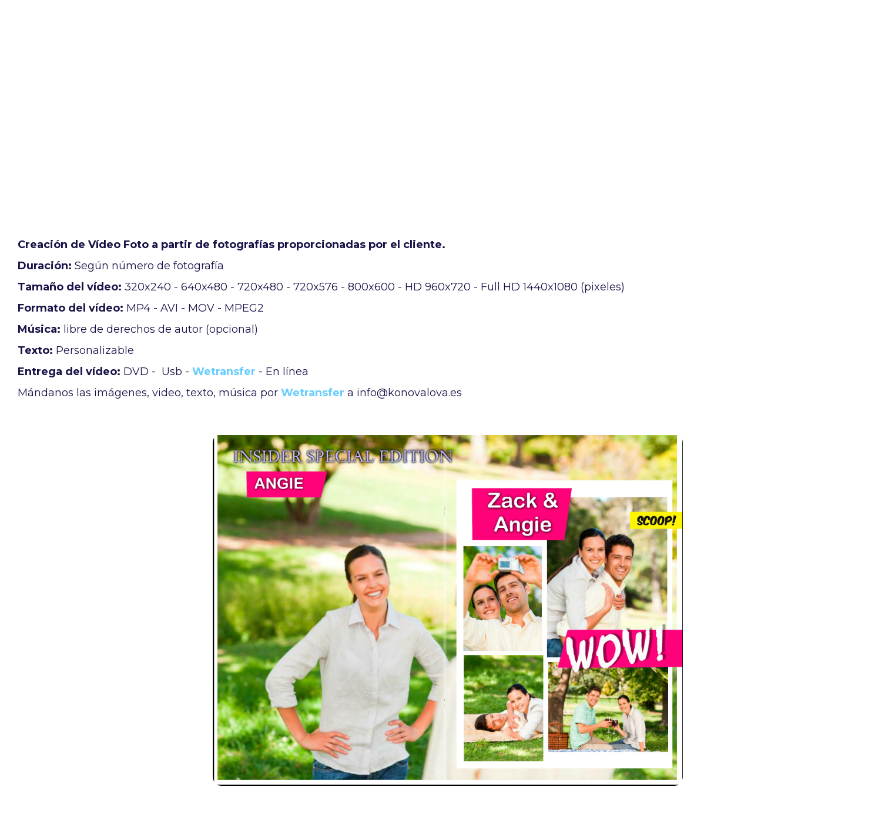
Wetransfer (224, 371)
